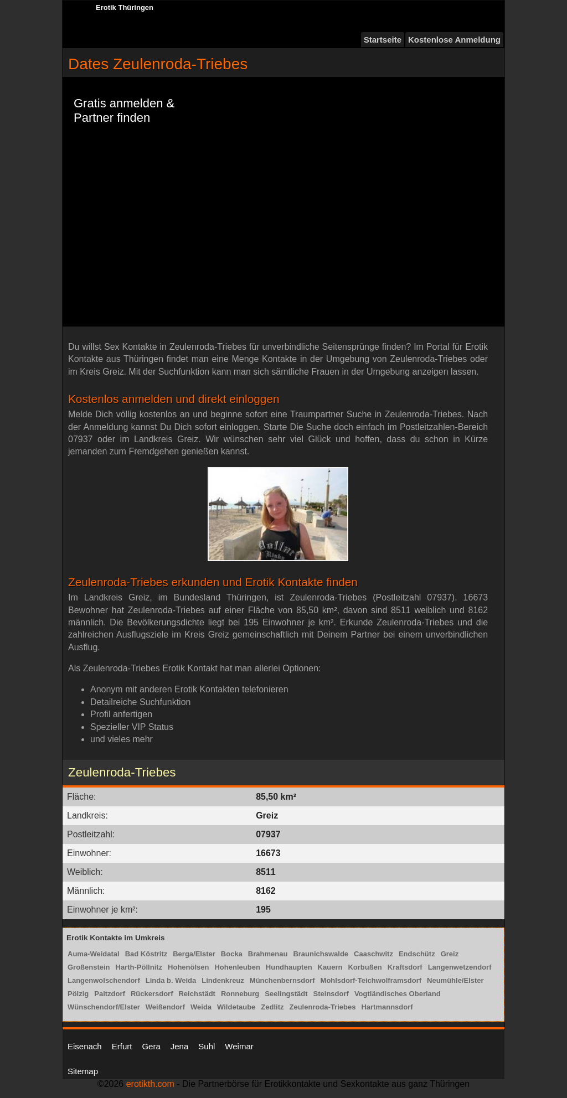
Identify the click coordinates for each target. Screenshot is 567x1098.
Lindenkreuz (223, 980)
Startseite (382, 39)
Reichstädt (196, 994)
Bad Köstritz (146, 954)
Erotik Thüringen (124, 7)
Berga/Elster (194, 954)
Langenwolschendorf (104, 980)
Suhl (206, 1046)
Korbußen (365, 967)
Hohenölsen (188, 967)
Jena (180, 1046)
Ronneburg (240, 994)
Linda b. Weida (171, 980)
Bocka (232, 954)
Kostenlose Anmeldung (454, 39)
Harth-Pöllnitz (139, 967)
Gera (151, 1046)
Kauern (330, 967)
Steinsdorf (331, 994)
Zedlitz (272, 1007)
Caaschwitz (373, 954)
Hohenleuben (237, 967)
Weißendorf (165, 1007)
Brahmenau (268, 954)
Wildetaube (236, 1007)
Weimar (239, 1046)
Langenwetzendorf (460, 967)
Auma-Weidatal (94, 954)
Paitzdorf (109, 994)
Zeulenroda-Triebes (322, 1007)
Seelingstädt (286, 994)
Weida (201, 1007)
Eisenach (85, 1046)
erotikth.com (150, 1084)
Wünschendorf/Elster (104, 1007)
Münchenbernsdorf (282, 980)
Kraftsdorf (405, 967)
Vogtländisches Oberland (397, 994)
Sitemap (83, 1071)
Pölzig (78, 994)
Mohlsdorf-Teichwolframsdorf (371, 980)
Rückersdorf (152, 994)
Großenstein (89, 967)
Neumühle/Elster (455, 980)
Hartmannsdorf (387, 1007)
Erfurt (122, 1046)
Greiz (450, 954)
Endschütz (417, 954)
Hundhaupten (289, 967)
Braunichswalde (320, 954)
